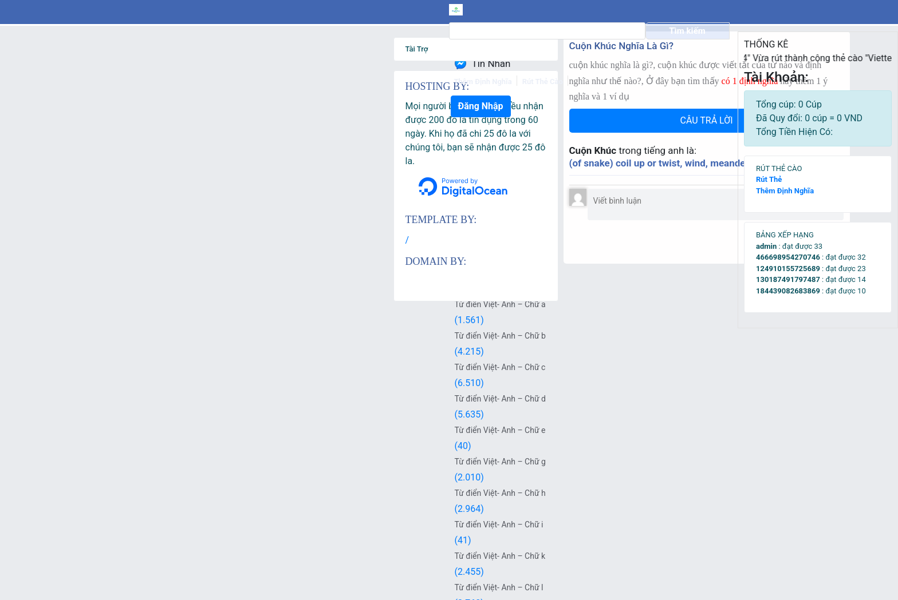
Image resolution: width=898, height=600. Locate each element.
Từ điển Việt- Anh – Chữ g (142, 461)
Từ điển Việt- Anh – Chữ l (141, 587)
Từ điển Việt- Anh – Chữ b (142, 335)
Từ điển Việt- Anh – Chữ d (142, 398)
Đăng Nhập (691, 10)
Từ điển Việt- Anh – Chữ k (142, 556)
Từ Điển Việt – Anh (130, 272)
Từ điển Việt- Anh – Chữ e (142, 430)
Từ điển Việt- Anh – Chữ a (142, 304)
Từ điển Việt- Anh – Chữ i (141, 524)
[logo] (109, 9)
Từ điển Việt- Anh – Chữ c (142, 367)
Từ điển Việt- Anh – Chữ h (142, 493)
